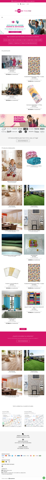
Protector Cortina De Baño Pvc (11, 283)
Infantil (11, 43)
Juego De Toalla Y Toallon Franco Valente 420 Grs (34, 307)
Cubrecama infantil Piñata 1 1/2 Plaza (34, 105)
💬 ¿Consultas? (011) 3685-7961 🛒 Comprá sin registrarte (23, 1)
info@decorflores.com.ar (7, 470)
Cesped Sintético (34, 206)
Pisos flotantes (12, 206)
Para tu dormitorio (28, 40)
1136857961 (4, 471)
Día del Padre (7, 40)
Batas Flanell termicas (12, 181)
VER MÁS (23, 329)
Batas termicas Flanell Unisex (12, 95)
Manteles (17, 43)
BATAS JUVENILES (12, 69)
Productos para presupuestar (28, 43)
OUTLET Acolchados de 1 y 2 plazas (34, 166)
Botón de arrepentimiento (7, 474)
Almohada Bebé (34, 255)
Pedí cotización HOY (23, 341)
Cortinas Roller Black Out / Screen (12, 230)
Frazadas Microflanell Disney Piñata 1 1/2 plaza (34, 76)
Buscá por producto (23, 140)
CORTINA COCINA (12, 318)
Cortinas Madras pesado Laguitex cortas (11, 255)
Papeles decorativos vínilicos (34, 230)
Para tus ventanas (17, 40)
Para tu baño (38, 40)
